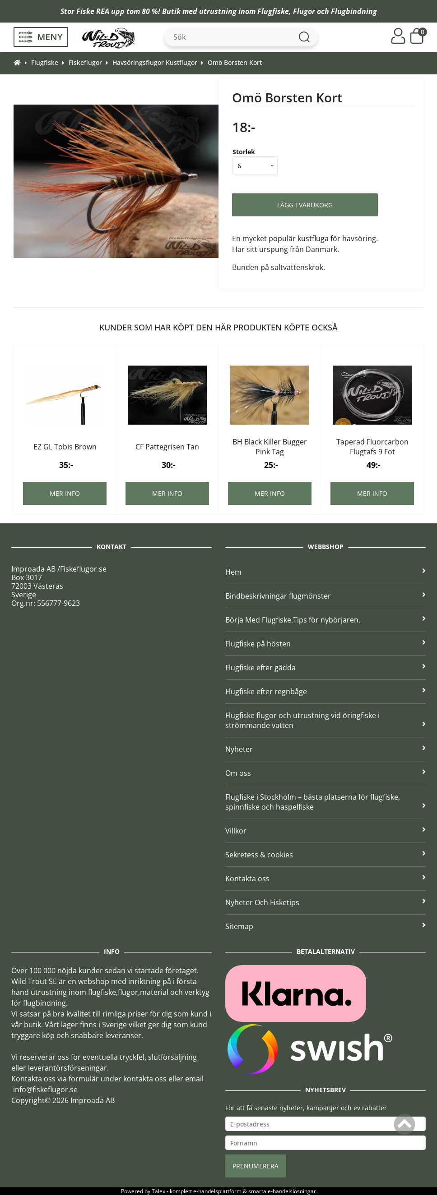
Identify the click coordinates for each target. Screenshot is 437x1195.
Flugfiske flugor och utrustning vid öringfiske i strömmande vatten (325, 720)
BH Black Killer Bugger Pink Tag (269, 447)
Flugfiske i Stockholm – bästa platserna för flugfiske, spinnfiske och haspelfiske (325, 802)
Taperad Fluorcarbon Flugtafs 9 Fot (372, 447)
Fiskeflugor (85, 62)
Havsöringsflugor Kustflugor (154, 62)
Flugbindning (354, 11)
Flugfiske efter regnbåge (325, 691)
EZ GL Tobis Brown (65, 447)
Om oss (325, 773)
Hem (325, 572)
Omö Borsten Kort (235, 62)
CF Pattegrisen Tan (167, 447)
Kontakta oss (325, 879)
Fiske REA (92, 11)
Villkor (325, 831)
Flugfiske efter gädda (325, 668)
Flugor (304, 11)
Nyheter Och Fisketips (325, 902)
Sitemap (325, 926)
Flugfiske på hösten (325, 644)
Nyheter (325, 749)
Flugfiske (273, 11)
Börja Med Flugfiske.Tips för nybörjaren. (325, 620)
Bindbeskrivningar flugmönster (325, 596)
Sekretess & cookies (325, 855)
